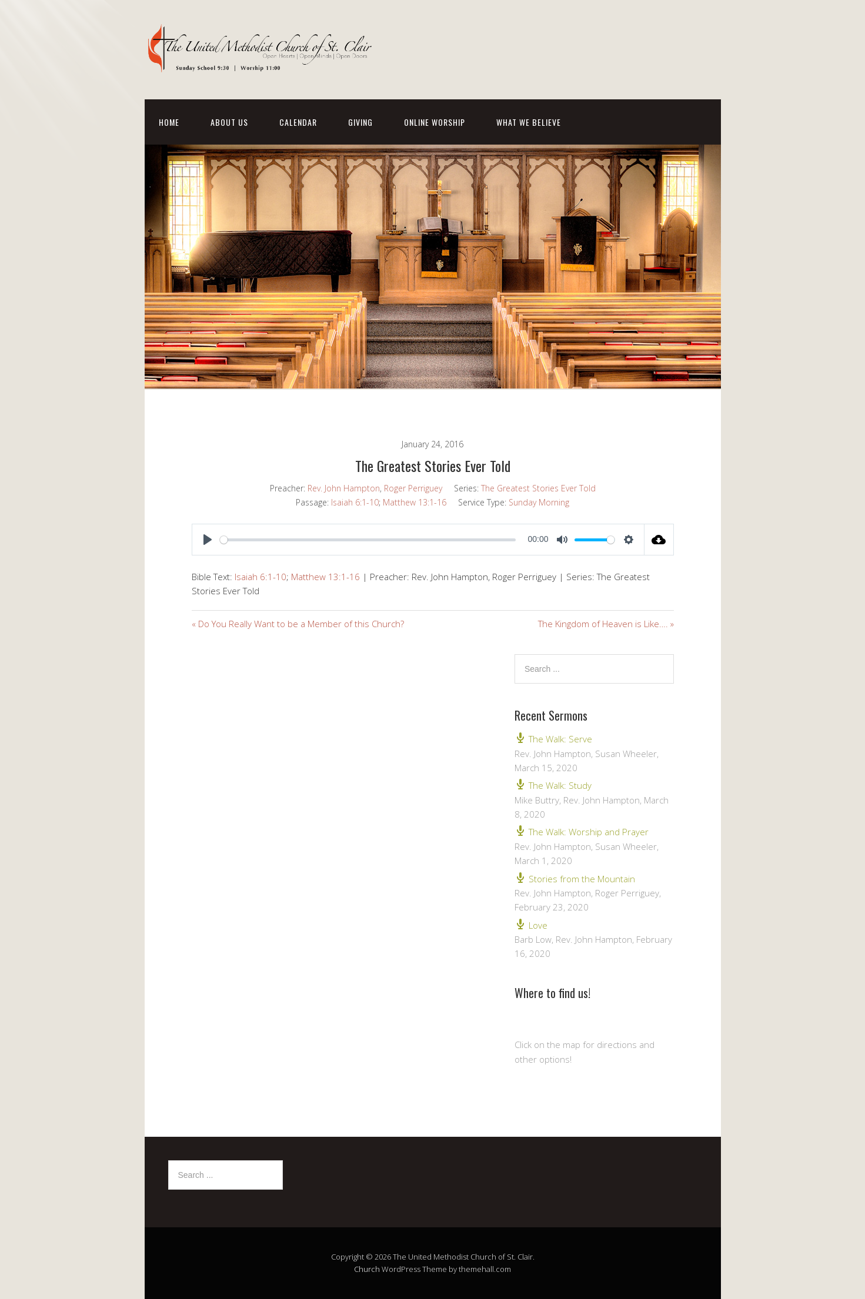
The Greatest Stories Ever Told (538, 488)
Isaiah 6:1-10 (355, 502)
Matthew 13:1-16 (414, 502)
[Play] (207, 539)
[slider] (368, 539)
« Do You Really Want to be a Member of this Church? (298, 624)
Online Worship (434, 122)
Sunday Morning (539, 502)
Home (169, 122)
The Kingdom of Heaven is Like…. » (606, 624)
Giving (360, 122)
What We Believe (528, 122)
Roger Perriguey (413, 488)
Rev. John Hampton (344, 488)
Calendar (298, 122)
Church (367, 1269)
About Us (229, 122)
